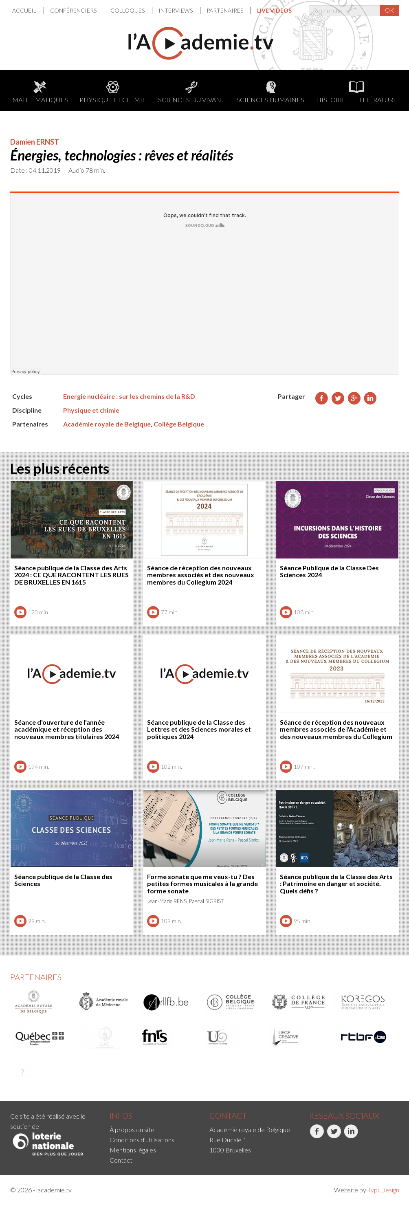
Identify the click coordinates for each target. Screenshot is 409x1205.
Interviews (176, 10)
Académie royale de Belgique (107, 424)
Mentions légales (133, 1150)
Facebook (316, 1135)
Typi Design (383, 1190)
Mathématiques (40, 92)
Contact (121, 1160)
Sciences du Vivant (191, 92)
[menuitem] (28, 10)
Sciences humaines (270, 92)
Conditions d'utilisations (142, 1139)
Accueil (24, 10)
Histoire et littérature (356, 92)
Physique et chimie (112, 92)
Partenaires (225, 10)
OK (389, 10)
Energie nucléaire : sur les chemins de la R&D (129, 396)
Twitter (333, 1135)
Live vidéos (274, 10)
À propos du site (132, 1129)
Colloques (128, 10)
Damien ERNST (34, 141)
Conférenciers (74, 10)
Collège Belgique (179, 424)
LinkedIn (350, 1135)
